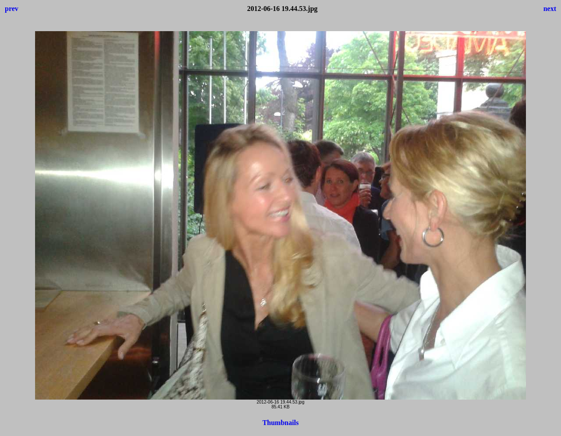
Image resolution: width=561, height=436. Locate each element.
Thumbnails (281, 422)
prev (11, 8)
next (549, 8)
